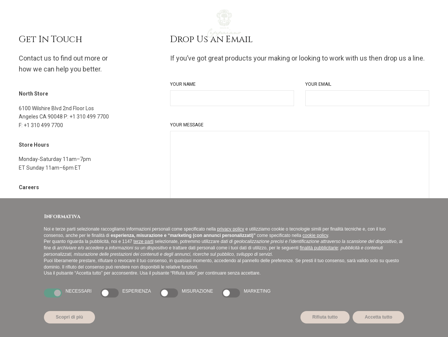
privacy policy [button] (230, 229)
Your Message (187, 125)
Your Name (183, 84)
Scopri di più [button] (69, 317)
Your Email (318, 84)
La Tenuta (115, 23)
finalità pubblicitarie (319, 247)
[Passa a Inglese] (197, 23)
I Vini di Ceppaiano (65, 23)
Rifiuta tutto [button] (325, 317)
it (421, 23)
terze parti (143, 241)
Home (26, 23)
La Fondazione (160, 23)
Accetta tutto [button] (378, 317)
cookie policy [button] (315, 235)
